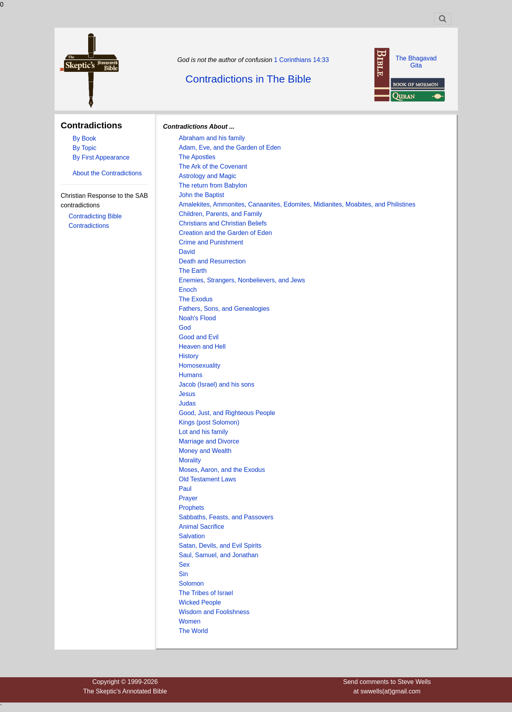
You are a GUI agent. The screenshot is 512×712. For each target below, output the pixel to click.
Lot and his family (203, 431)
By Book (84, 138)
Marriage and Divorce (209, 441)
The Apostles (197, 157)
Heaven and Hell (202, 346)
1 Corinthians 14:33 (300, 59)
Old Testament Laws (207, 479)
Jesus (187, 394)
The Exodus (195, 299)
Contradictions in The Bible (248, 79)
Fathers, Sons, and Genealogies (224, 308)
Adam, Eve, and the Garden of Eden (230, 147)
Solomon (191, 583)
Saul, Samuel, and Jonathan (218, 555)
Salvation (192, 536)
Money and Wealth (205, 450)
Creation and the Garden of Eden (225, 232)
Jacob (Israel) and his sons (216, 384)
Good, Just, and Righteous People (227, 413)
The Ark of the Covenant (213, 166)
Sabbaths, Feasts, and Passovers (226, 517)
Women (189, 621)
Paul (185, 488)
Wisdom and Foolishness (214, 612)
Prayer (188, 498)
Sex (184, 564)
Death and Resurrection (212, 261)
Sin (183, 574)
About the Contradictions (107, 173)
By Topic (84, 148)
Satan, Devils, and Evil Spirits (220, 545)
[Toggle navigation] (443, 18)
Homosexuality (199, 365)
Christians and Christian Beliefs (222, 223)
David (187, 251)
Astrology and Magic (207, 176)
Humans (190, 375)
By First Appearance (101, 157)
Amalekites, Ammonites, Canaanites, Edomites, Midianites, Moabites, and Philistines (297, 204)
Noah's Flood (197, 318)
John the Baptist (201, 195)
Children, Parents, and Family (220, 213)
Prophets (191, 507)
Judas (187, 403)
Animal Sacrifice (201, 526)
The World (193, 630)
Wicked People (200, 602)
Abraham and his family (212, 138)
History (188, 356)
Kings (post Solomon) (209, 422)
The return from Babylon (213, 185)
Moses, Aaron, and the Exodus (222, 469)
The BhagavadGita (415, 62)
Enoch (187, 289)
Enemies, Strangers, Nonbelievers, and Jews (242, 280)
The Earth (192, 270)
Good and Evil (199, 337)
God (185, 327)
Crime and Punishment (211, 242)
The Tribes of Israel (206, 593)
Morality (190, 460)
